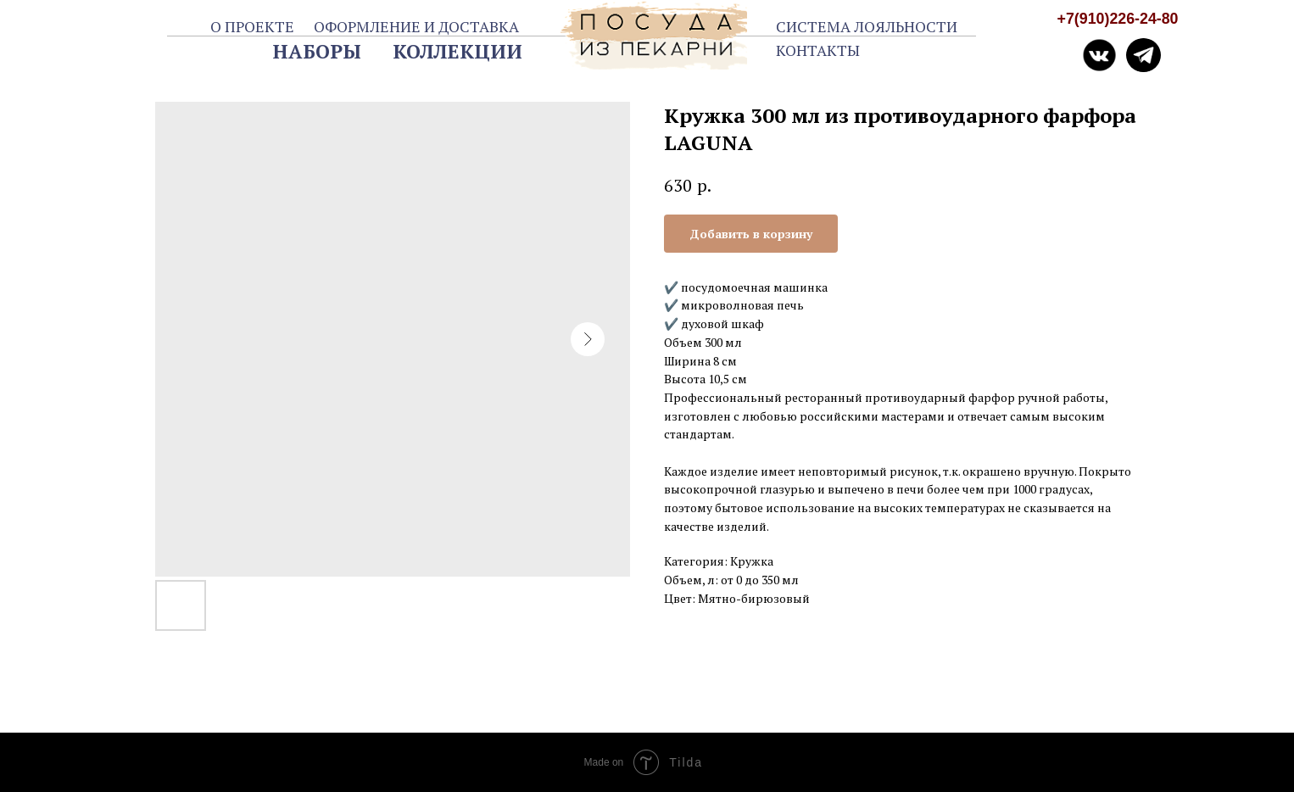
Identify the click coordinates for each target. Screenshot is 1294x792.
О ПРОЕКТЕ (252, 26)
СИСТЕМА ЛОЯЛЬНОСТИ (866, 26)
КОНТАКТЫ (818, 50)
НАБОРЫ (317, 51)
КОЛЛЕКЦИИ (457, 51)
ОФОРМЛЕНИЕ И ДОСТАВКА (416, 26)
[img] (1143, 55)
